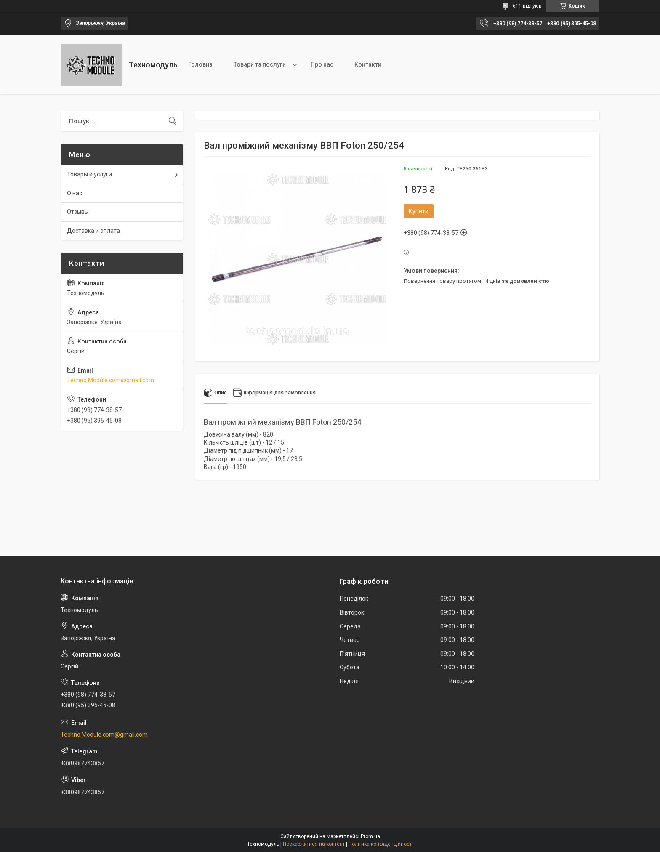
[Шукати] (172, 121)
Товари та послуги (260, 64)
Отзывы (78, 211)
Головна (200, 64)
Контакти (367, 64)
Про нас (322, 64)
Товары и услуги (89, 174)
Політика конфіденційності (381, 844)
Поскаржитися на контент (314, 844)
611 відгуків (527, 6)
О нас (74, 193)
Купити (418, 211)
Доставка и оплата (93, 230)
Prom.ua (370, 836)
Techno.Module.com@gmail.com (110, 380)
